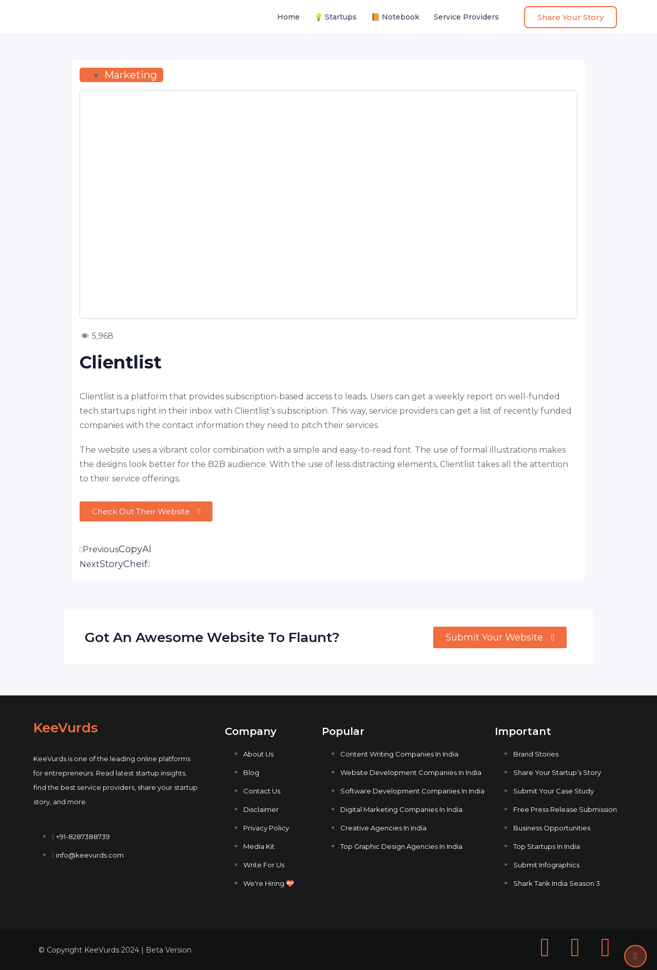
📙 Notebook (395, 17)
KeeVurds (65, 728)
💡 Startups (335, 17)
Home (288, 17)
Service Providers (466, 17)
